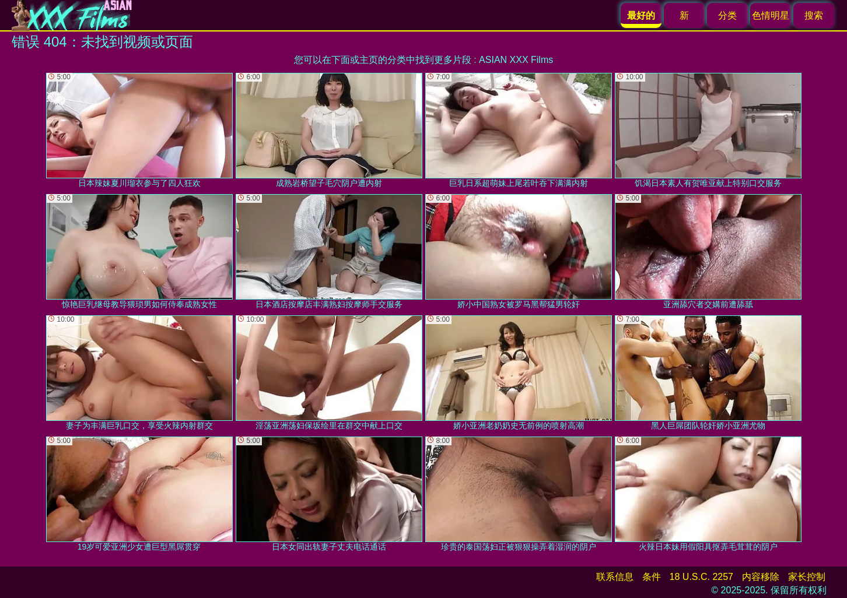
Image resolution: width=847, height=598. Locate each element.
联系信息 (615, 577)
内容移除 (760, 577)
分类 (727, 15)
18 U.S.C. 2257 (701, 577)
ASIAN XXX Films (516, 60)
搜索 (813, 15)
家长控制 (806, 577)
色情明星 (770, 15)
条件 (651, 577)
